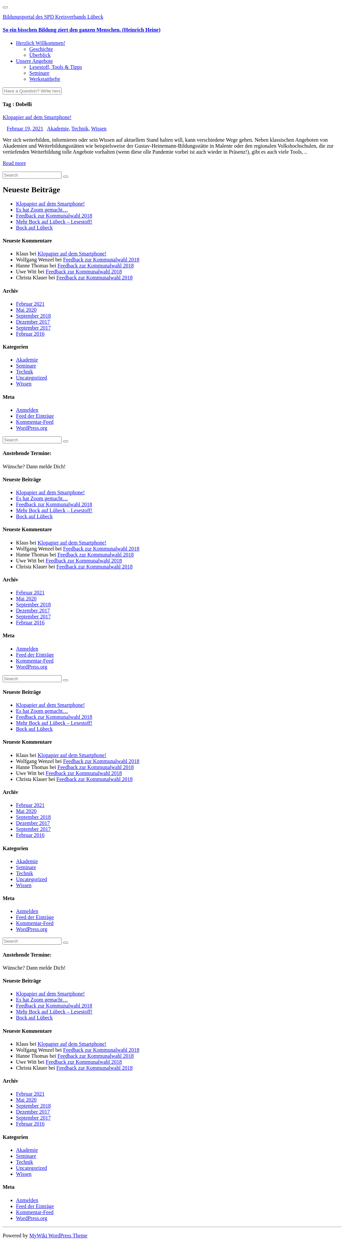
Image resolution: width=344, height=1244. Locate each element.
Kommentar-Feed (35, 422)
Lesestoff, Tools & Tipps (55, 67)
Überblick (40, 55)
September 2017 (33, 328)
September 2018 (33, 316)
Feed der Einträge (35, 416)
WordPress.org (31, 428)
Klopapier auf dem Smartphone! (37, 117)
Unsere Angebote (34, 61)
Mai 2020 (26, 310)
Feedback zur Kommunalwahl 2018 (54, 216)
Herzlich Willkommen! (40, 43)
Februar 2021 (30, 304)
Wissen (98, 128)
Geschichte (41, 49)
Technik (79, 128)
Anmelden (27, 410)
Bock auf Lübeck (34, 228)
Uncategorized (31, 378)
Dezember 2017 (33, 322)
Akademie (58, 128)
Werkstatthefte (44, 79)
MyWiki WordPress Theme (58, 1235)
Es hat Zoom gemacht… (42, 210)
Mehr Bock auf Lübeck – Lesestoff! (54, 222)
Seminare (39, 73)
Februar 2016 (30, 334)
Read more (14, 163)
